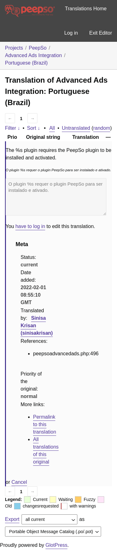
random (101, 128)
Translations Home (86, 8)
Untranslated (76, 128)
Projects (14, 48)
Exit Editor (100, 33)
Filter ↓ (12, 128)
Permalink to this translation (44, 424)
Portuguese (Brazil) (26, 63)
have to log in (30, 226)
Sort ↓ (33, 128)
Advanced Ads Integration (33, 55)
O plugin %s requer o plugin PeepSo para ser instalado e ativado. (56, 197)
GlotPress (56, 545)
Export (12, 519)
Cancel (19, 482)
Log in (71, 33)
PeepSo (37, 48)
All (52, 128)
